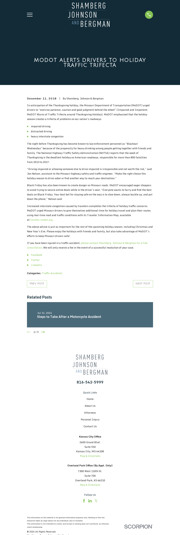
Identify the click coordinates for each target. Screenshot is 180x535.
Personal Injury (90, 419)
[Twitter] (96, 501)
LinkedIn (36, 265)
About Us (90, 406)
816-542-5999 (90, 382)
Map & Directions (90, 456)
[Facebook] (84, 501)
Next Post (143, 283)
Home (90, 399)
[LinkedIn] (90, 501)
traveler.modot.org (41, 220)
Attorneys (90, 413)
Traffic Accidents (52, 273)
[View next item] (43, 332)
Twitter (35, 260)
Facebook (36, 255)
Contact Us (90, 426)
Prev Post (37, 283)
